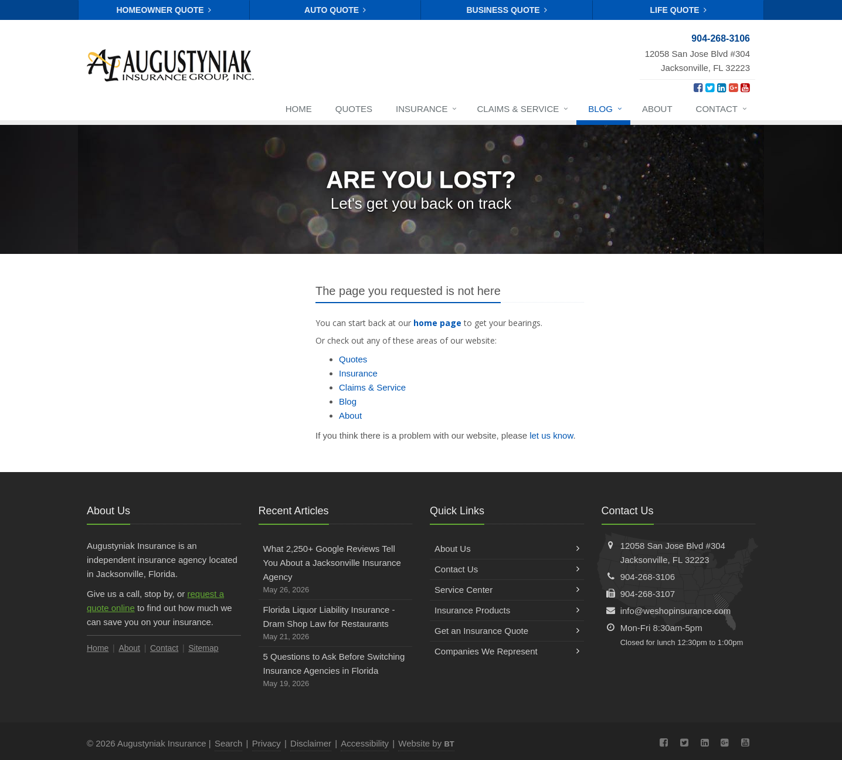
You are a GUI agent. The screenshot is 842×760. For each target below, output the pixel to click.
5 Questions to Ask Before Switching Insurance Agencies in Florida (335, 671)
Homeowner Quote (163, 10)
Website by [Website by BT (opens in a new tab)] (426, 743)
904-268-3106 (647, 577)
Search (229, 743)
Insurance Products (506, 610)
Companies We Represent (506, 651)
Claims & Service (523, 110)
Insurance (427, 110)
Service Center (506, 590)
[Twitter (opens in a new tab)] (709, 88)
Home (299, 109)
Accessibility (365, 743)
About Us (506, 549)
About (657, 109)
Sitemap (203, 648)
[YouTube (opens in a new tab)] (745, 88)
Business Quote (506, 10)
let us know (551, 435)
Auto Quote (335, 10)
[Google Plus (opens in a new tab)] (733, 88)
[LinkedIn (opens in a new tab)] (721, 88)
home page (437, 322)
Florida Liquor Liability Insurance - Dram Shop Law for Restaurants (335, 624)
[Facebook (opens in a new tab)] (698, 88)
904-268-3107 (647, 594)
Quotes (353, 109)
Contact (722, 110)
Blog (605, 110)
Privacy (266, 743)
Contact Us (506, 569)
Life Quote (678, 10)
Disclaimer (310, 743)
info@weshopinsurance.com (675, 611)
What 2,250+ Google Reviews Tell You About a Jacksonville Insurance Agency (335, 570)
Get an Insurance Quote (506, 631)
